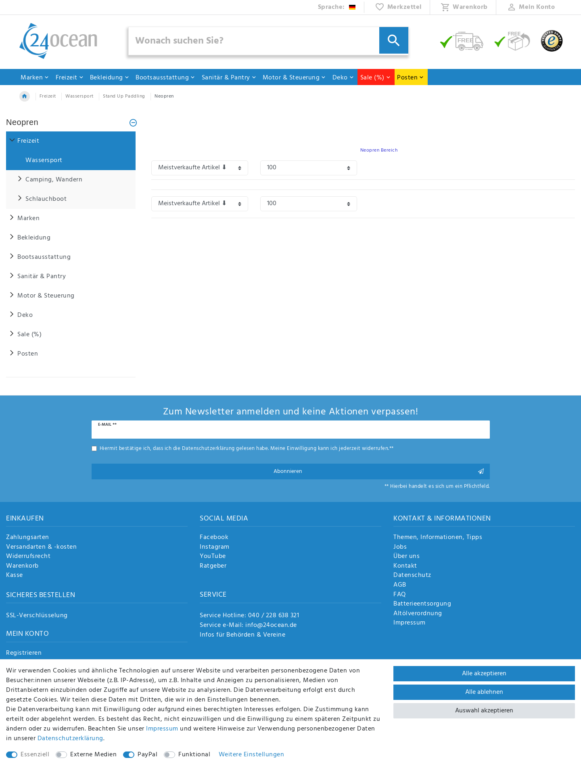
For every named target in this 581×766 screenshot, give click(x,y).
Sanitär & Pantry (229, 78)
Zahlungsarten (27, 537)
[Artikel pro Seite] (308, 167)
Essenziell (35, 755)
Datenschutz (412, 575)
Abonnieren (379, 471)
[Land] (337, 7)
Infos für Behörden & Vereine (242, 635)
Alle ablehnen (484, 692)
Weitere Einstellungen (251, 755)
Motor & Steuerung (294, 78)
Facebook (214, 537)
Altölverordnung (417, 614)
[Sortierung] (199, 167)
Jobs (400, 547)
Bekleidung (110, 78)
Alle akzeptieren (484, 673)
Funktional (194, 755)
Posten (410, 78)
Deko (343, 78)
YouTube (213, 556)
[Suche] (393, 40)
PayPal (147, 755)
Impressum (409, 623)
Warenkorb (22, 566)
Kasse (14, 575)
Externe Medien (93, 755)
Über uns (406, 556)
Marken (35, 78)
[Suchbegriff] (268, 41)
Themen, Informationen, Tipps (437, 537)
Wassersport (79, 96)
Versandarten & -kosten (41, 547)
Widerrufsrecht (28, 556)
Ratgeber (213, 566)
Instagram (215, 547)
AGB (399, 585)
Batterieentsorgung (422, 604)
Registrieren (24, 653)
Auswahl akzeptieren (484, 711)
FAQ (399, 595)
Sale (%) (375, 78)
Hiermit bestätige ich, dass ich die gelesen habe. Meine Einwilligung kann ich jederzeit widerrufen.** (247, 448)
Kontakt (405, 566)
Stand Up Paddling (124, 96)
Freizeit (70, 78)
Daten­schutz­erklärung (70, 738)
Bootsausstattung (165, 78)
